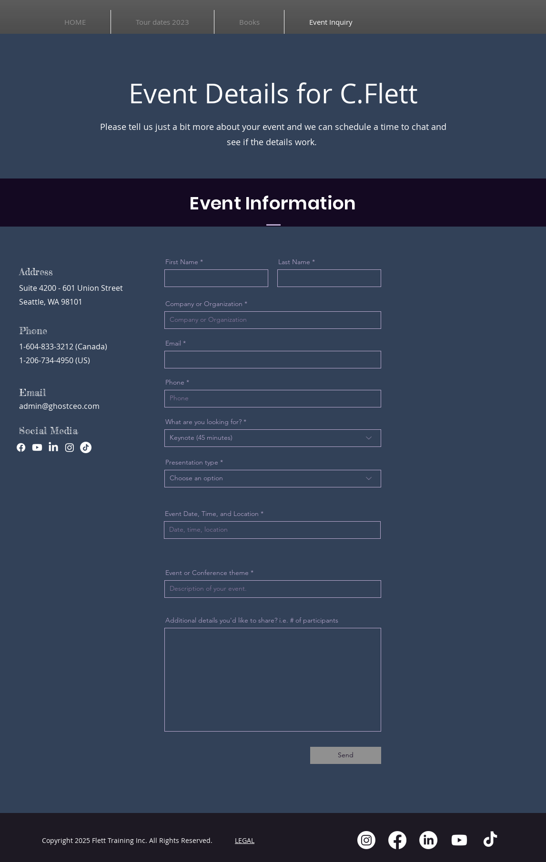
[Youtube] (37, 447)
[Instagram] (69, 447)
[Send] (345, 755)
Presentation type (191, 462)
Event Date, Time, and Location (212, 513)
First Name (181, 261)
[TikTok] (85, 447)
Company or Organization (204, 303)
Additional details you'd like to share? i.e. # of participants (251, 620)
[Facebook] (21, 447)
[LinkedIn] (53, 447)
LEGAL (244, 840)
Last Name (294, 261)
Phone (174, 382)
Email (173, 343)
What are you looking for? (203, 421)
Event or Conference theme (207, 572)
